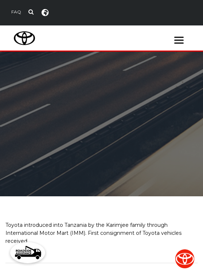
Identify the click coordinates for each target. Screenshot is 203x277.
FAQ (16, 12)
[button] (27, 252)
